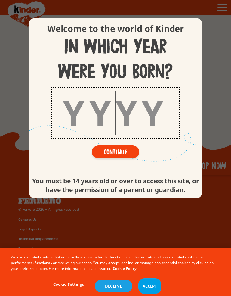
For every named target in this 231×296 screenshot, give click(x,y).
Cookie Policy (125, 273)
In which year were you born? (115, 59)
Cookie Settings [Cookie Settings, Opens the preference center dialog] (68, 289)
